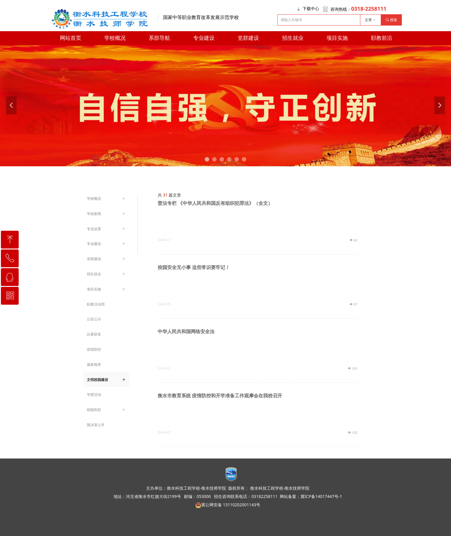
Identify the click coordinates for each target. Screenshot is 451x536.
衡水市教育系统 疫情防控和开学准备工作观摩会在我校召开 (220, 395)
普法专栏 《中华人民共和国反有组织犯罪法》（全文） (215, 203)
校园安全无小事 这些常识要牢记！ (194, 267)
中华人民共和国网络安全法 (186, 331)
